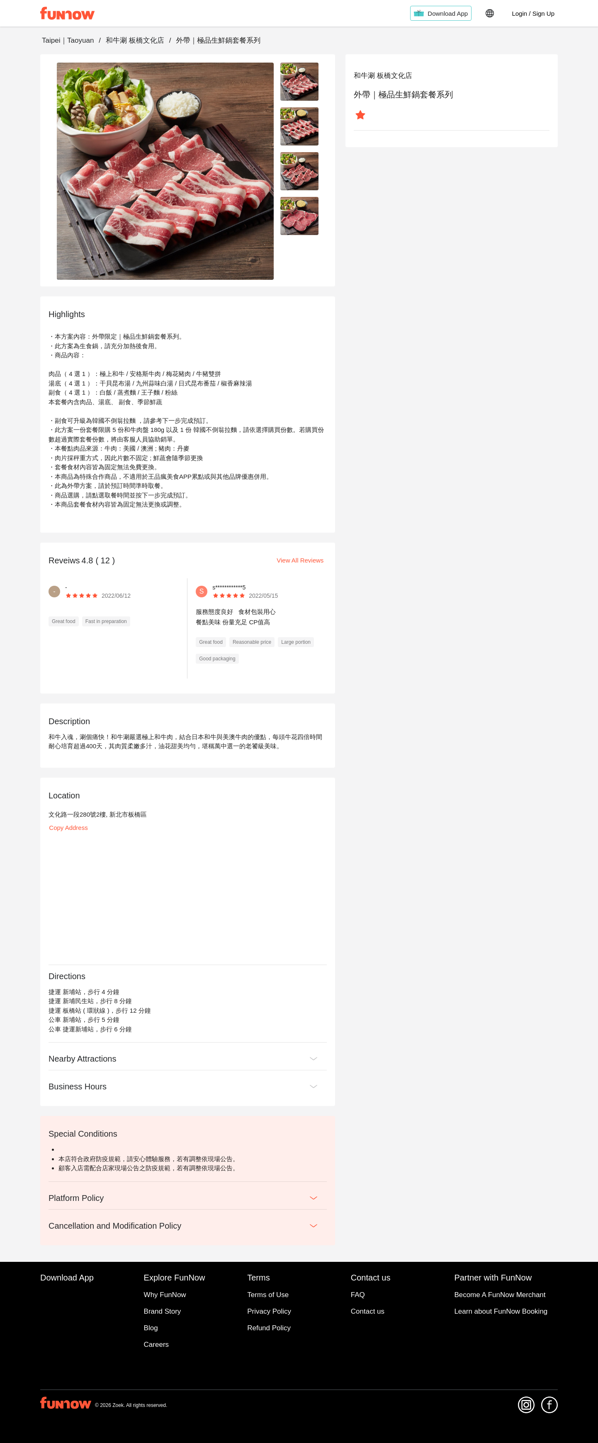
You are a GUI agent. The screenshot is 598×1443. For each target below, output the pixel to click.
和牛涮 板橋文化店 (135, 40)
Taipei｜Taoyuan (68, 40)
